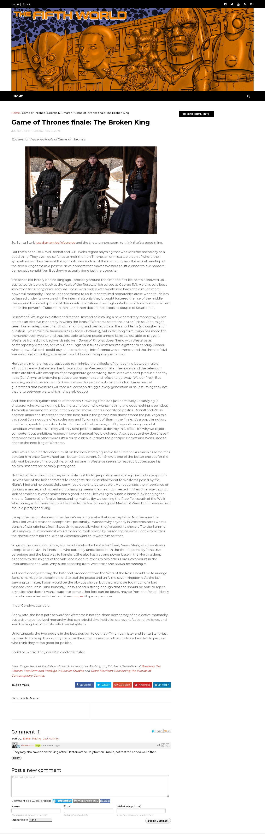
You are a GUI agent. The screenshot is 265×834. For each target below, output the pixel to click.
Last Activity (51, 738)
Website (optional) (129, 806)
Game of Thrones (33, 112)
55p (38, 745)
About (26, 4)
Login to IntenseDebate (62, 801)
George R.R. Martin (59, 112)
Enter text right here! (90, 786)
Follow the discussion (167, 731)
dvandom (27, 745)
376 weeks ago (50, 745)
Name (15, 806)
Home (15, 4)
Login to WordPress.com (86, 801)
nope (78, 596)
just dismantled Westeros (55, 242)
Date (26, 738)
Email (67, 806)
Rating (36, 738)
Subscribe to (31, 819)
